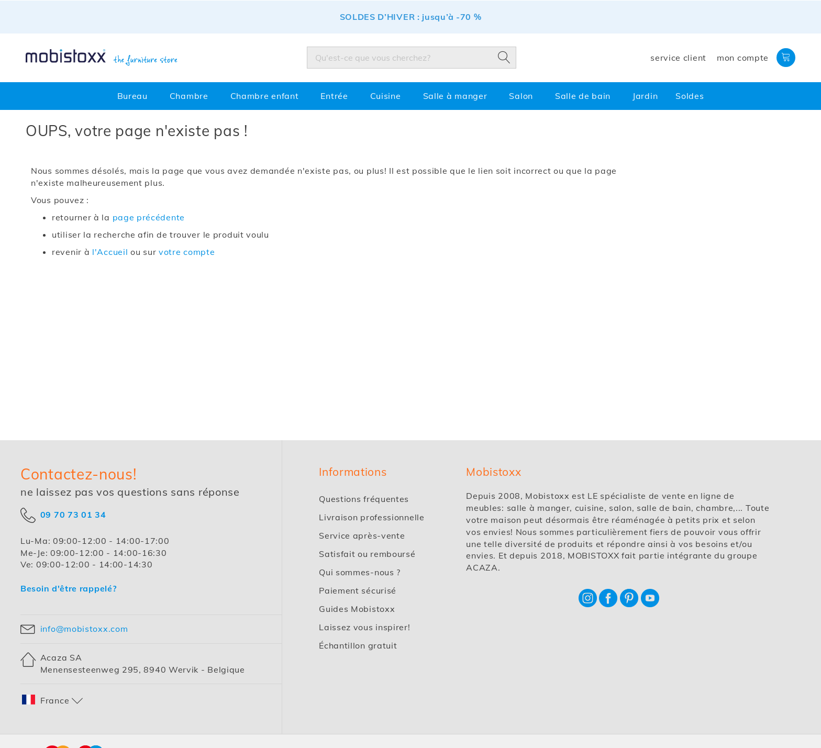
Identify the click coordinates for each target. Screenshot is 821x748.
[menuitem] (134, 96)
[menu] (410, 96)
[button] (53, 701)
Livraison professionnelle (372, 517)
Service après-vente (362, 535)
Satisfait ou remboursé (367, 554)
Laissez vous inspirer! (364, 627)
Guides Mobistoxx (357, 609)
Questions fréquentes (364, 499)
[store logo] (101, 57)
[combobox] (411, 58)
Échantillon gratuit (358, 645)
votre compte (187, 252)
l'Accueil (110, 252)
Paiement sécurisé (357, 590)
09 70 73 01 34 (73, 514)
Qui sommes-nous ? (360, 572)
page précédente (149, 217)
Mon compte (743, 57)
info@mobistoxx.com (84, 628)
